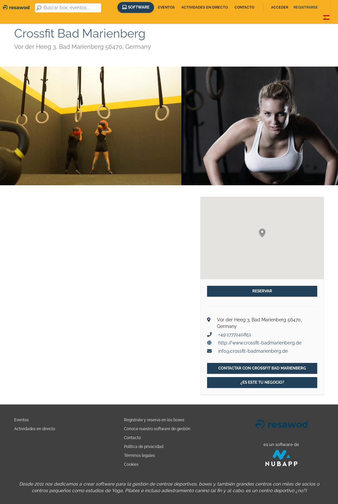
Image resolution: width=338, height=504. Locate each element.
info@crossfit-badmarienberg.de (253, 351)
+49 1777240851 (234, 334)
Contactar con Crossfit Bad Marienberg (262, 368)
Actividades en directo (204, 7)
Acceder (279, 7)
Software (135, 7)
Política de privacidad (143, 446)
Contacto (244, 7)
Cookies (131, 464)
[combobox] (71, 8)
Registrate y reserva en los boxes (154, 419)
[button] (262, 233)
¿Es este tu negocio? (262, 382)
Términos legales (139, 455)
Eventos (166, 7)
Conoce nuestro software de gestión (157, 428)
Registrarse (305, 7)
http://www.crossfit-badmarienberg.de (259, 342)
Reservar (262, 291)
